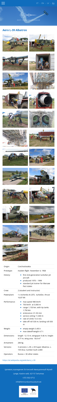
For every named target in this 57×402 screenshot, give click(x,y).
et (37, 3)
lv (48, 3)
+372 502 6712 (28, 377)
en (43, 3)
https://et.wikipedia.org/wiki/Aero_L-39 (19, 360)
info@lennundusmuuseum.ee (28, 382)
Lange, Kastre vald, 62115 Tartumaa (28, 373)
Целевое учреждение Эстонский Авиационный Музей (28, 369)
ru (53, 3)
